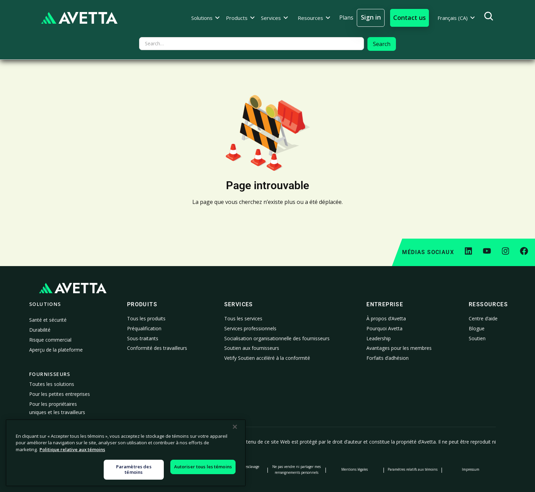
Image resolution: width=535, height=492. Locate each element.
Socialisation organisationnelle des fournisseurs (277, 338)
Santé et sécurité (48, 320)
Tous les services (243, 318)
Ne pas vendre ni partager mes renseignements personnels (296, 469)
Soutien (477, 338)
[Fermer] (234, 474)
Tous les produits (146, 318)
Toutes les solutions (51, 384)
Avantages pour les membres (399, 348)
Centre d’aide (483, 318)
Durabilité (39, 330)
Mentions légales (354, 469)
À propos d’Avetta (386, 318)
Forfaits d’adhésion (387, 358)
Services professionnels (250, 328)
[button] (205, 17)
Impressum (470, 469)
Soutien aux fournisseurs (251, 348)
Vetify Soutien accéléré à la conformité (267, 358)
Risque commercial (50, 339)
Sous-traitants (142, 338)
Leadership (378, 338)
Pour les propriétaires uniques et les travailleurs (57, 408)
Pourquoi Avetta (384, 328)
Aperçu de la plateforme (56, 349)
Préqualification (144, 328)
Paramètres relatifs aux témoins (412, 469)
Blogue (477, 328)
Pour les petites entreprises (59, 394)
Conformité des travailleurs (157, 348)
